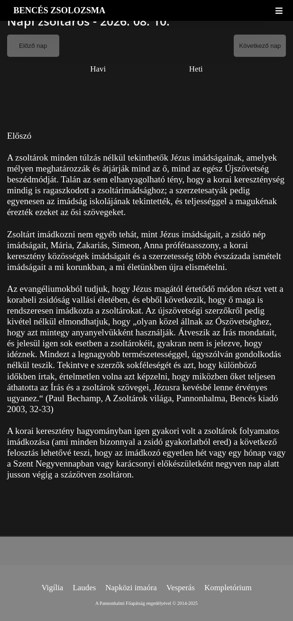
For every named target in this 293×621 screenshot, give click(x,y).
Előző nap (33, 45)
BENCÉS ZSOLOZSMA (59, 10)
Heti (196, 68)
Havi (98, 68)
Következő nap (260, 45)
